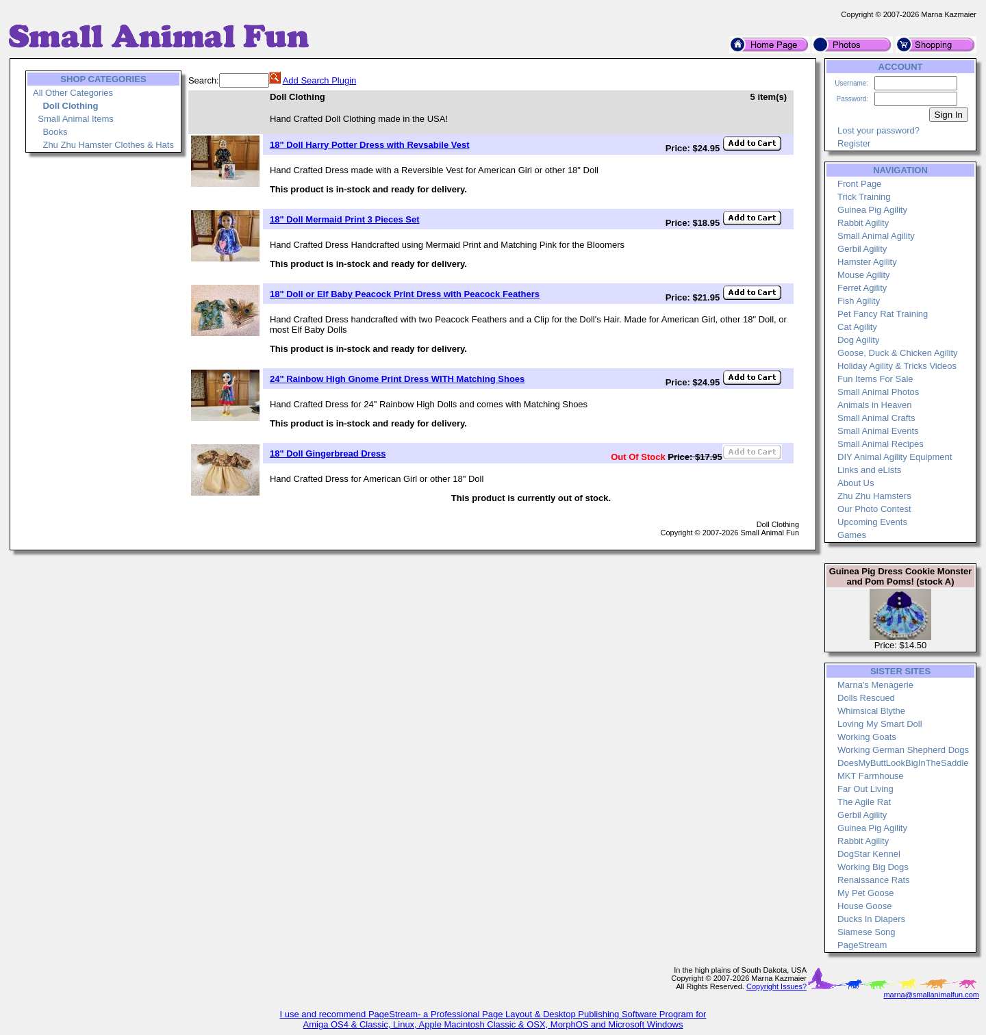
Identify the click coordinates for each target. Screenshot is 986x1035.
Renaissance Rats (873, 880)
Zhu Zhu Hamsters (874, 496)
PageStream (862, 945)
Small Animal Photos (878, 392)
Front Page (859, 184)
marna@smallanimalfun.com (931, 995)
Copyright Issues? (776, 986)
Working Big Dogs (873, 867)
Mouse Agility (863, 275)
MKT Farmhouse (870, 776)
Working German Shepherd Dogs (903, 750)
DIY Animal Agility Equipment (894, 457)
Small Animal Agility (876, 236)
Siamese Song (866, 932)
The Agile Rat (864, 802)
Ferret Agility (862, 288)
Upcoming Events (872, 522)
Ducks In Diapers (871, 919)
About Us (855, 483)
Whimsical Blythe (871, 711)
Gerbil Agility (862, 249)
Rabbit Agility (863, 223)
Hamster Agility (867, 262)
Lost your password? (878, 130)
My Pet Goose (865, 893)
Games (851, 535)
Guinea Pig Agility (872, 210)
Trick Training (864, 197)
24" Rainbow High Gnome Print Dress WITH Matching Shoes (397, 379)
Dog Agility (858, 340)
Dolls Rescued (866, 698)
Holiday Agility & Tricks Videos (897, 366)
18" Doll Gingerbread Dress (327, 453)
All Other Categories (73, 93)
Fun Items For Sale (875, 379)
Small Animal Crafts (876, 418)
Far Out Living (865, 789)
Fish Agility (858, 301)
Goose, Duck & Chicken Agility (897, 353)
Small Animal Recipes (880, 444)
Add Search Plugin (320, 80)
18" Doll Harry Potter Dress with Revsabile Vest (370, 145)
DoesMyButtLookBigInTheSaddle (903, 763)
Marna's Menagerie (875, 685)
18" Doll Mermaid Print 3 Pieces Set (345, 219)
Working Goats (866, 737)
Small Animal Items (76, 119)
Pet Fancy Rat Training (882, 314)
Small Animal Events (878, 431)
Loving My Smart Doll (879, 724)
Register (853, 143)
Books (54, 132)
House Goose (864, 906)
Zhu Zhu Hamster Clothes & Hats (107, 145)
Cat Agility (857, 327)
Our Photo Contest (874, 509)
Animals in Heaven (874, 405)
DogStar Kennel (868, 854)
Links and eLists (869, 470)
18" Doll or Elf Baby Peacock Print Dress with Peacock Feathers (405, 294)
